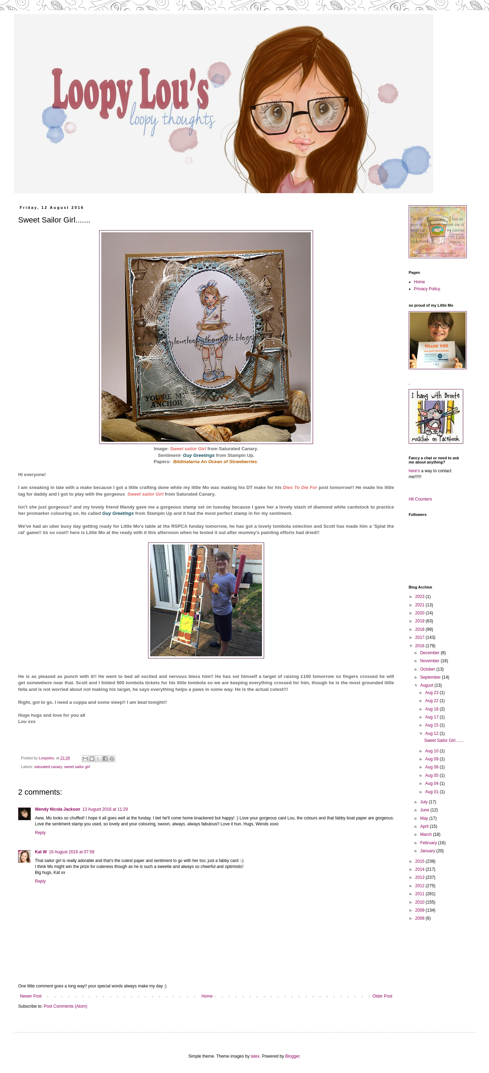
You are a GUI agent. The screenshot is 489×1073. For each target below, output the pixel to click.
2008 (420, 918)
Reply (40, 832)
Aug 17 (432, 717)
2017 (420, 637)
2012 (420, 885)
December (430, 652)
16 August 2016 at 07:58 (71, 851)
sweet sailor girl (77, 767)
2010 (420, 902)
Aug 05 (432, 775)
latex (255, 1056)
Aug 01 (432, 791)
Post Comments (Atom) (65, 1006)
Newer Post (31, 996)
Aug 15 (432, 725)
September (431, 677)
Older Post (382, 996)
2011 (420, 893)
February (429, 842)
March (426, 834)
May (424, 818)
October (428, 669)
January (428, 850)
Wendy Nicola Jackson (57, 809)
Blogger (292, 1056)
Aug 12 (432, 733)
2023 (420, 596)
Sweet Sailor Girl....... (444, 740)
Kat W (41, 851)
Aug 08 (432, 767)
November (430, 660)
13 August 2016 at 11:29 (105, 809)
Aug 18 (432, 709)
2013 (420, 877)
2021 (420, 605)
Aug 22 (432, 700)
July (424, 802)
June (425, 810)
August (427, 685)
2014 (420, 869)
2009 (420, 910)
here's (414, 470)
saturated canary (48, 767)
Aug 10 (432, 751)
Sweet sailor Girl (188, 448)
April (425, 826)
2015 (420, 861)
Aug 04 (432, 783)
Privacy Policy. (427, 288)
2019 (420, 621)
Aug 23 (432, 692)
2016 (420, 645)
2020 (420, 613)
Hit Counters (420, 499)
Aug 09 (432, 759)
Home (207, 996)
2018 (420, 629)
